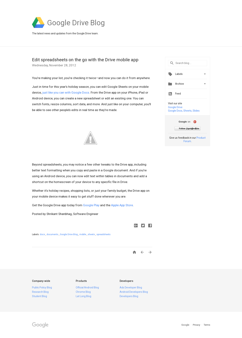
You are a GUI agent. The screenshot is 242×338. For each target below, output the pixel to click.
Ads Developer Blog (131, 287)
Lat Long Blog (83, 296)
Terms (207, 324)
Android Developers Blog (134, 291)
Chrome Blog (83, 291)
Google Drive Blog (69, 234)
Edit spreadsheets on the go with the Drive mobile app (85, 59)
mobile (83, 234)
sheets (91, 234)
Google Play (91, 205)
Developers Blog (129, 296)
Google (185, 324)
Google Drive (175, 107)
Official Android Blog (87, 287)
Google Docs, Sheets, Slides (184, 110)
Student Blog (39, 296)
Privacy (197, 324)
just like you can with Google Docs (65, 92)
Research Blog (40, 291)
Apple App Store (122, 205)
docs (43, 234)
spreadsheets (104, 234)
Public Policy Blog (42, 287)
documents (53, 234)
